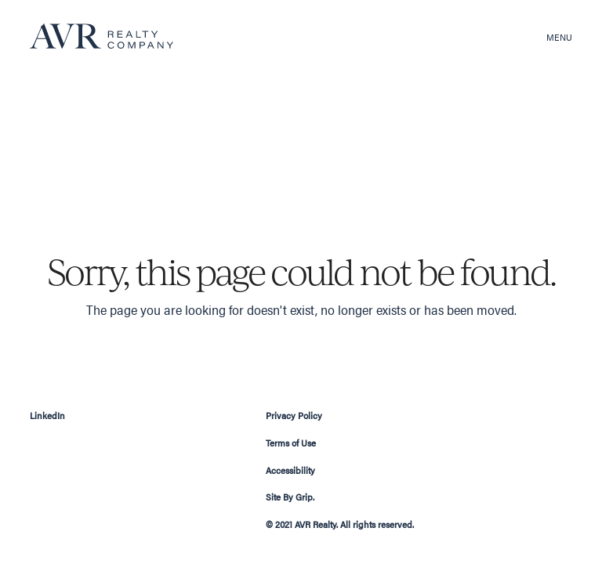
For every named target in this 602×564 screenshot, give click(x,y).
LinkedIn (47, 415)
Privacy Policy (294, 415)
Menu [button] (559, 37)
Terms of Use (291, 443)
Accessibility (290, 470)
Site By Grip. (290, 497)
